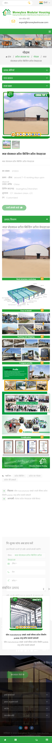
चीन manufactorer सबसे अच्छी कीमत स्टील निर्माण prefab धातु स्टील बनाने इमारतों (26, 637)
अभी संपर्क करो (14, 212)
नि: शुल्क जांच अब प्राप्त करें (26, 738)
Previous (43, 589)
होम (8, 57)
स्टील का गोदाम (34, 480)
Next (49, 589)
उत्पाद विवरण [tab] (26, 219)
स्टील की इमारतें (10, 484)
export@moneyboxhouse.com (33, 22)
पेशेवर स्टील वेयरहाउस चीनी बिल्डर (27, 501)
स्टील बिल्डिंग (19, 480)
